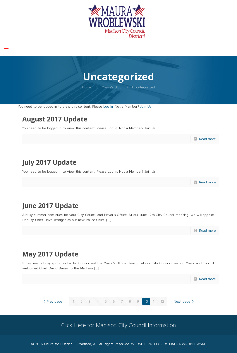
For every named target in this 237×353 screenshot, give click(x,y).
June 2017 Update (50, 205)
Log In (108, 106)
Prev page (52, 301)
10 (146, 301)
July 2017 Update (49, 162)
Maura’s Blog (111, 87)
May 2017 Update (50, 253)
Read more (207, 139)
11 (154, 301)
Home (86, 87)
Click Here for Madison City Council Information (118, 325)
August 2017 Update (54, 118)
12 (162, 301)
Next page (184, 301)
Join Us (145, 106)
